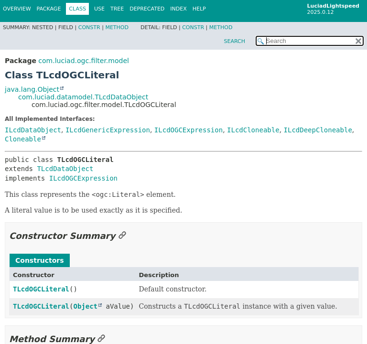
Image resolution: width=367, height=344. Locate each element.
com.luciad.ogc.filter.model (83, 60)
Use (99, 9)
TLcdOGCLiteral (41, 289)
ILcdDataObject (33, 130)
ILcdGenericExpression (107, 130)
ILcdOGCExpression (188, 130)
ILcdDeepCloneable (318, 130)
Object (85, 306)
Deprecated (147, 9)
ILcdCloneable (253, 130)
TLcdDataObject (65, 168)
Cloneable (23, 139)
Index (178, 9)
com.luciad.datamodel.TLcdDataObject (83, 97)
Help (199, 9)
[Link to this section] (122, 236)
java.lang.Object (32, 89)
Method (117, 27)
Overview (17, 9)
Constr (89, 27)
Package (49, 9)
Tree (117, 9)
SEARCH (234, 41)
